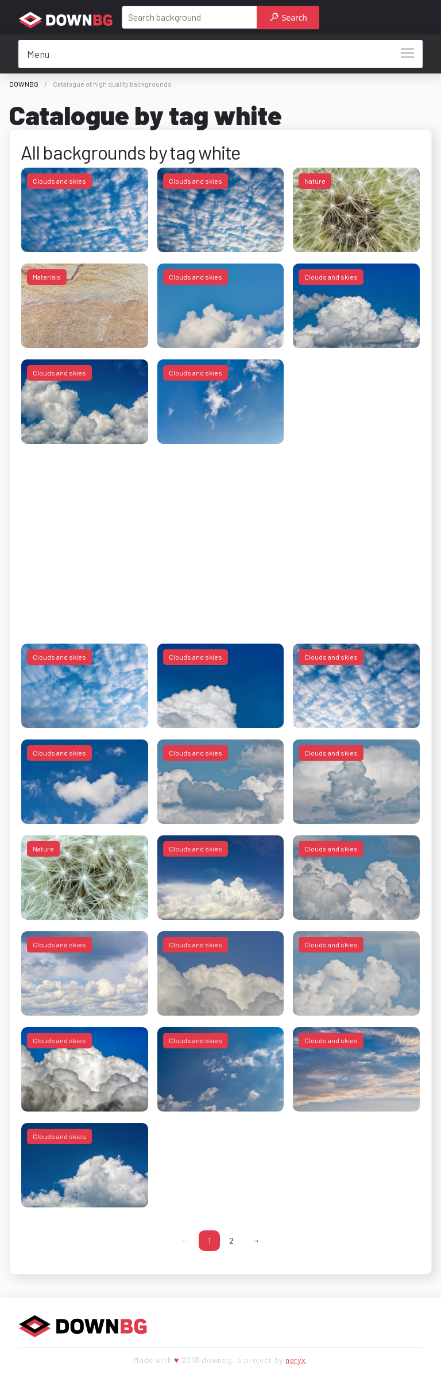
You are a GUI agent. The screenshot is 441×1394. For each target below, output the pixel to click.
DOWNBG (23, 84)
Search (288, 17)
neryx (295, 1360)
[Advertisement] (220, 535)
